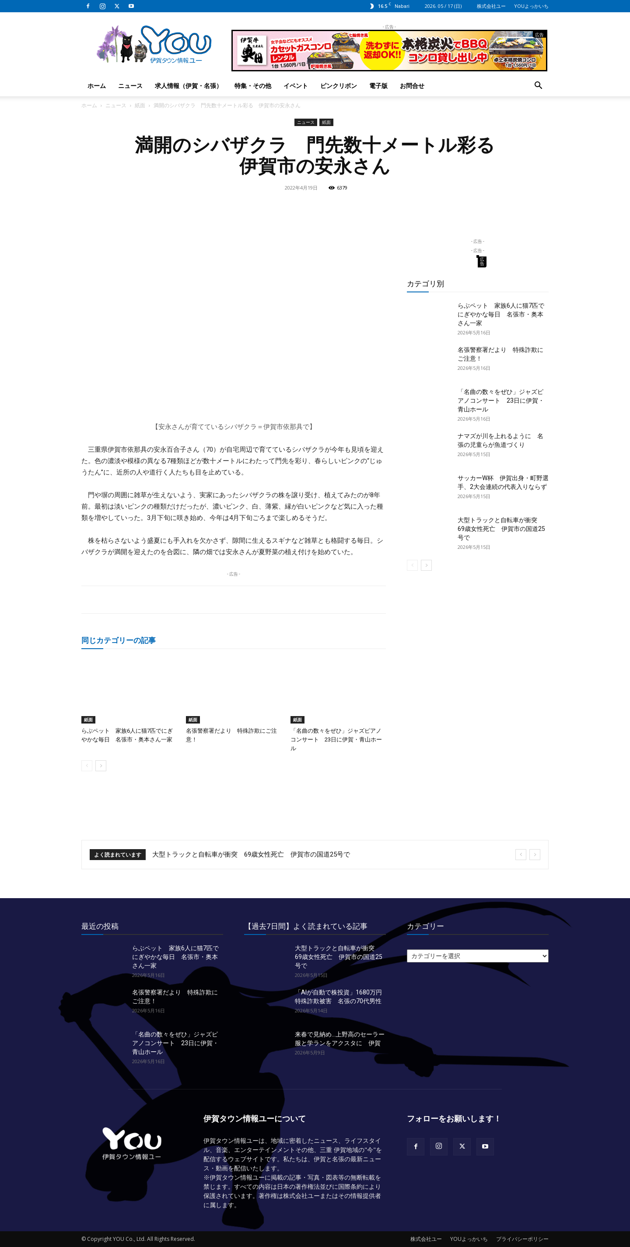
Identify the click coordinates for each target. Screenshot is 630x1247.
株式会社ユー (491, 6)
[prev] (520, 854)
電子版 (378, 85)
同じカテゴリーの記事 (118, 640)
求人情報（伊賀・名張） (188, 85)
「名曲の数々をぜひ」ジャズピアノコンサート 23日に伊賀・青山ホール (336, 739)
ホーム (97, 85)
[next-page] (100, 765)
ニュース (130, 85)
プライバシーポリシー (522, 1239)
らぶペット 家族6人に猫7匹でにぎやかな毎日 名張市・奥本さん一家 (501, 314)
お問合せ (412, 85)
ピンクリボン (338, 85)
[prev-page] (86, 765)
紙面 (140, 105)
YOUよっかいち (531, 6)
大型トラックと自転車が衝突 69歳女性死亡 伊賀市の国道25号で (501, 528)
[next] (534, 854)
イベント (296, 85)
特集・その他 (252, 85)
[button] (538, 86)
